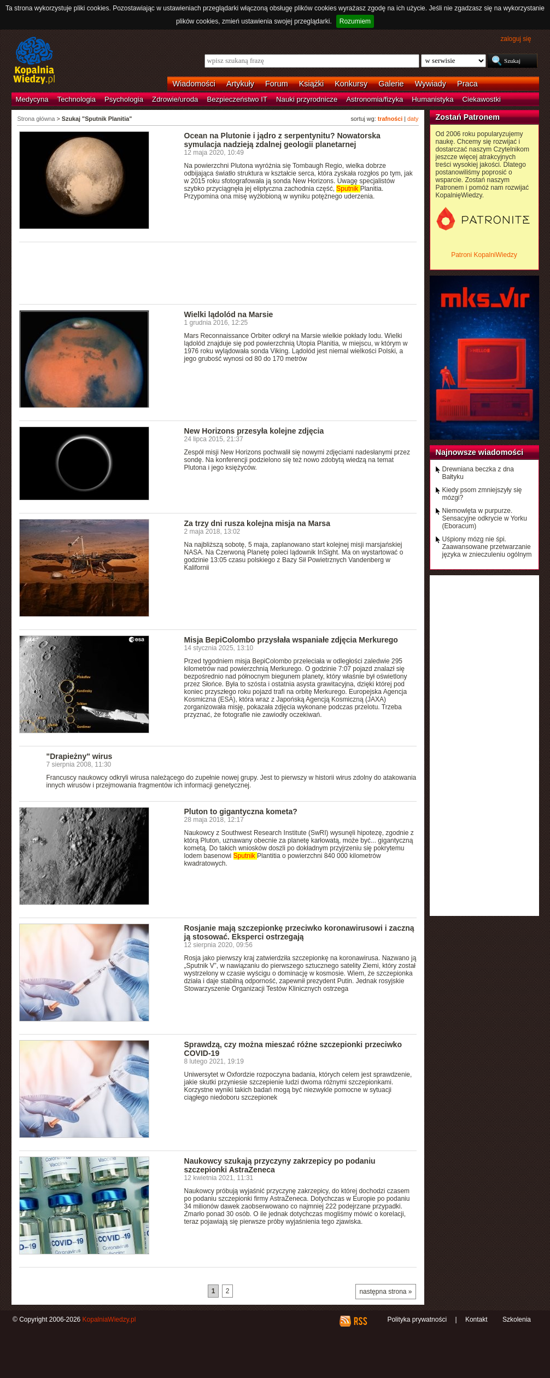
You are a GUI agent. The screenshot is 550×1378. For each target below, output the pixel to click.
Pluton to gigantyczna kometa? (240, 811)
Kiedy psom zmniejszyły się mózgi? (482, 493)
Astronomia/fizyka (374, 99)
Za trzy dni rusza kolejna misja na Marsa (257, 523)
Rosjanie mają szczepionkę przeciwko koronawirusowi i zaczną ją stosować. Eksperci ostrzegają (299, 932)
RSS (360, 1321)
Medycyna (32, 99)
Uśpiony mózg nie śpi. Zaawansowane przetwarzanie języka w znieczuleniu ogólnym (487, 546)
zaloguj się (515, 39)
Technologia (76, 99)
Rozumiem (355, 21)
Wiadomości (194, 83)
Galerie (390, 83)
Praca (467, 83)
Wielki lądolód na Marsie (228, 314)
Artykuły (240, 83)
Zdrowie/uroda (175, 99)
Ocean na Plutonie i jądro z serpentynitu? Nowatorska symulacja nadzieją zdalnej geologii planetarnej (282, 140)
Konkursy (351, 83)
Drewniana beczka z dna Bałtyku (478, 473)
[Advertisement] (218, 272)
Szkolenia (516, 1319)
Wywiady (430, 83)
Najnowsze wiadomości (480, 452)
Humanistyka (432, 99)
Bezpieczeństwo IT (237, 99)
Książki (311, 83)
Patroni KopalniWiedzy (484, 255)
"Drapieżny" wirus (79, 756)
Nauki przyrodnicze (306, 99)
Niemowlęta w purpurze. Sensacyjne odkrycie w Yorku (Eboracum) (484, 518)
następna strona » (385, 1291)
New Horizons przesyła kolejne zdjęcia (254, 431)
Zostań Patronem (468, 117)
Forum (276, 83)
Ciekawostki (482, 99)
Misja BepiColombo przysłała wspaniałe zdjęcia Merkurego (291, 639)
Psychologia (123, 99)
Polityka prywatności (417, 1319)
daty (412, 118)
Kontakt (476, 1319)
